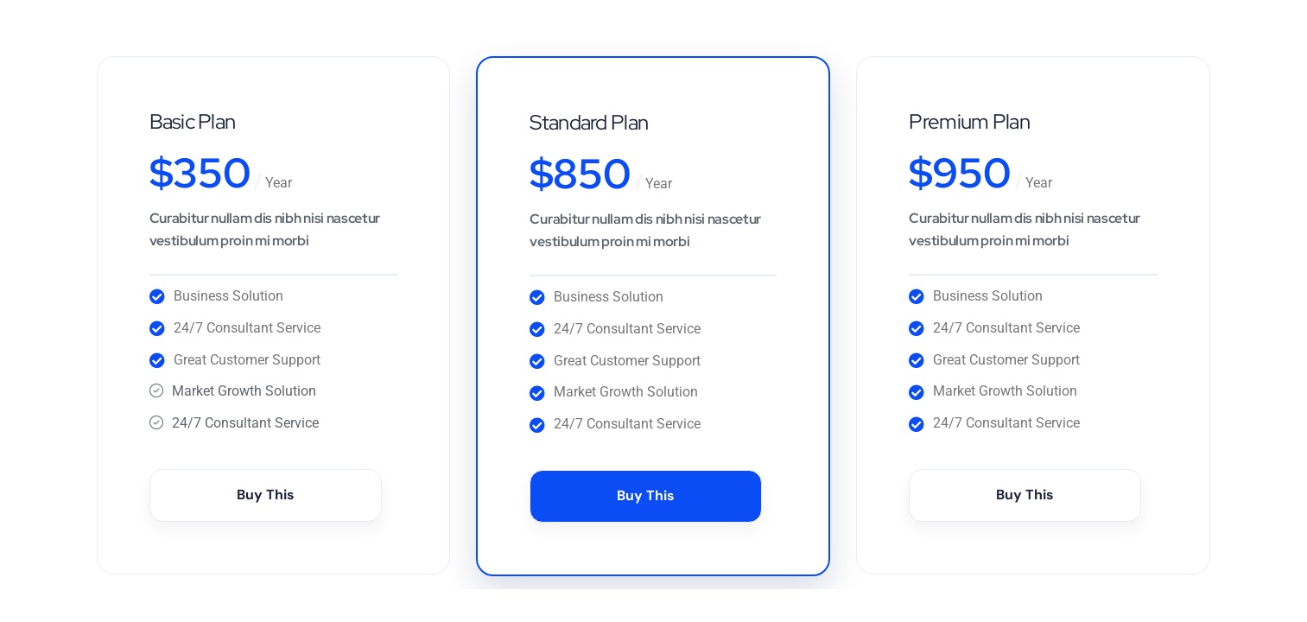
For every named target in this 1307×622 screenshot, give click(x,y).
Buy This (266, 495)
